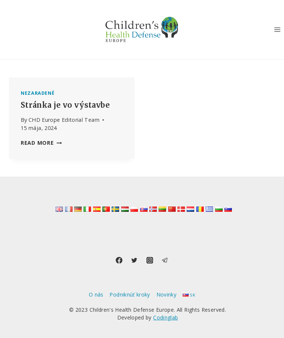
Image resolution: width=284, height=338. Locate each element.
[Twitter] (134, 260)
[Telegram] (165, 260)
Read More (41, 142)
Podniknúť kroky (129, 294)
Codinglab (165, 317)
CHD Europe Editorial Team (63, 119)
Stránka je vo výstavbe (65, 105)
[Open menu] (277, 29)
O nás (96, 294)
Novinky (166, 294)
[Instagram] (149, 260)
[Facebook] (119, 260)
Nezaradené (37, 93)
